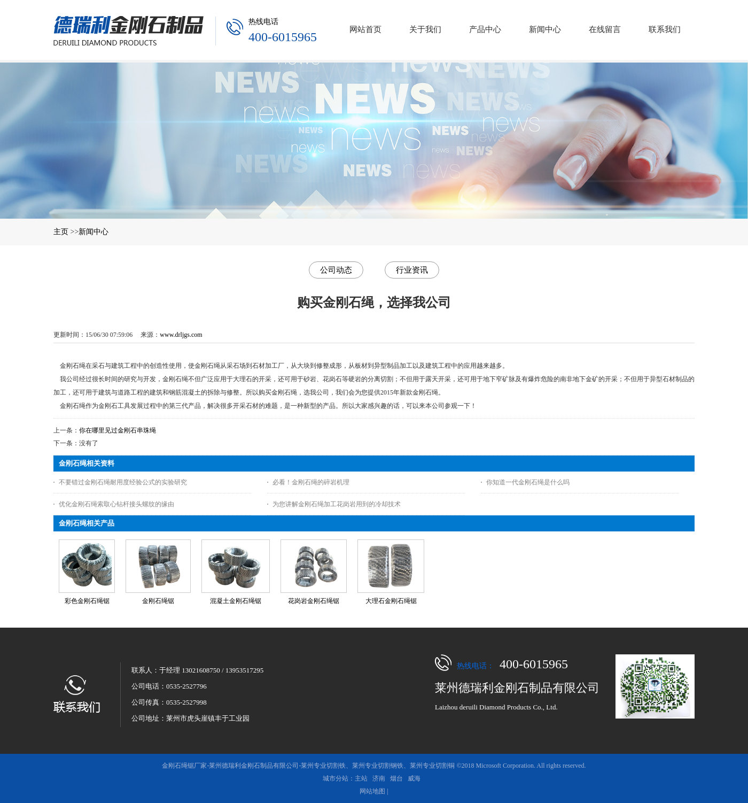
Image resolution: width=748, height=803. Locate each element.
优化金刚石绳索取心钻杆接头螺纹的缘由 (116, 504)
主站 (361, 778)
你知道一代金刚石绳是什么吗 (528, 482)
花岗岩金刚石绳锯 (313, 601)
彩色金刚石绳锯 (87, 601)
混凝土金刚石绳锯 (235, 601)
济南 (378, 778)
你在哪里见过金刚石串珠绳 (117, 430)
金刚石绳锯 (158, 601)
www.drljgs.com (181, 334)
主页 (60, 232)
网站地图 (372, 791)
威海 (414, 778)
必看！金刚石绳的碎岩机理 (310, 482)
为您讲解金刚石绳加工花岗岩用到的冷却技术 (336, 504)
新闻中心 (93, 232)
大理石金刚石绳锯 (391, 601)
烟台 (396, 778)
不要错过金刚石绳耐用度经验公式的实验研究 (123, 482)
